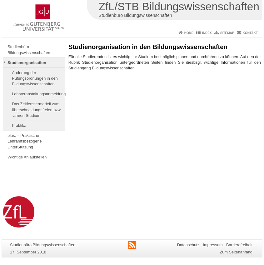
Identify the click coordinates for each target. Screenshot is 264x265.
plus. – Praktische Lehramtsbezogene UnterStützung (24, 141)
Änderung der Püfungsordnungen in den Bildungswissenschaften (35, 78)
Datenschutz (188, 244)
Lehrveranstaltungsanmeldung (38, 94)
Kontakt (250, 33)
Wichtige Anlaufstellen (27, 157)
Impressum (212, 244)
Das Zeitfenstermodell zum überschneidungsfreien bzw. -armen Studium (37, 110)
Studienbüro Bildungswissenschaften (28, 49)
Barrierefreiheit (239, 244)
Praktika (19, 125)
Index (207, 33)
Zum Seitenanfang (236, 252)
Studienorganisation (26, 62)
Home (189, 33)
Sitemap (227, 33)
